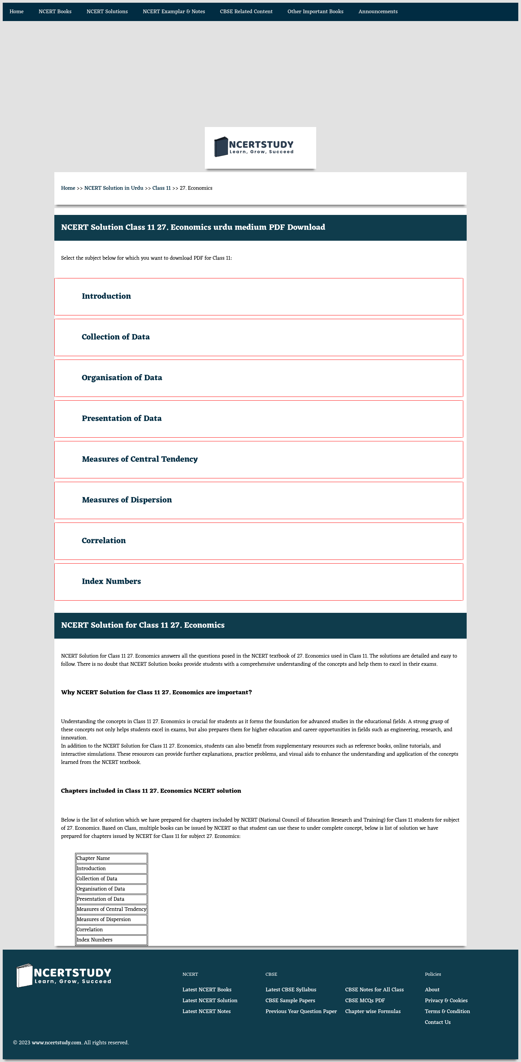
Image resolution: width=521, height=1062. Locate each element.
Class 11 (161, 188)
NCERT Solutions (107, 12)
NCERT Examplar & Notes (174, 12)
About (432, 990)
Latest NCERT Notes (206, 1012)
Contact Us (438, 1022)
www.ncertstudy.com (57, 1043)
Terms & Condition (447, 1012)
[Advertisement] (260, 74)
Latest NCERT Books (206, 990)
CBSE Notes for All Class (374, 990)
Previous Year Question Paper (301, 1012)
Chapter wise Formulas (373, 1012)
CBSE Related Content (246, 12)
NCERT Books (55, 12)
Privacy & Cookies (446, 1001)
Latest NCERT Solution (209, 1001)
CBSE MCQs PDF (365, 1001)
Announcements (378, 12)
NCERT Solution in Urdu (113, 188)
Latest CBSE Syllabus (291, 990)
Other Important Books (315, 12)
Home (17, 12)
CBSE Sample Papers (290, 1001)
